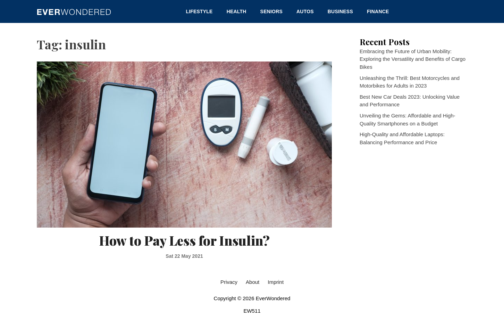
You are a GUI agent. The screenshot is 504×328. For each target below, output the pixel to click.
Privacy (228, 282)
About (252, 282)
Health (236, 11)
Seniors (271, 11)
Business (340, 11)
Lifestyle (199, 11)
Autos (305, 11)
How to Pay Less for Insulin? (184, 240)
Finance (378, 11)
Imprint (276, 282)
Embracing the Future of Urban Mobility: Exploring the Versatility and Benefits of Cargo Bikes (412, 59)
